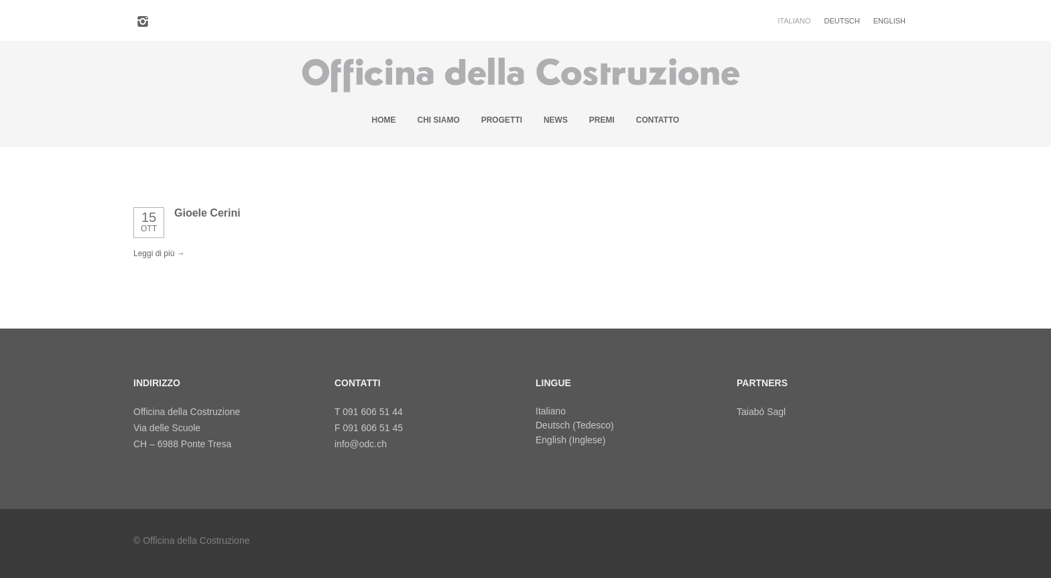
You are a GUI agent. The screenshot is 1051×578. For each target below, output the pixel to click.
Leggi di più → (159, 253)
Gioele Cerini (207, 213)
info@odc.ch (360, 444)
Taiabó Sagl (761, 411)
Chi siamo (438, 120)
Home (384, 120)
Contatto (658, 120)
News (556, 120)
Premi (602, 120)
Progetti (501, 120)
